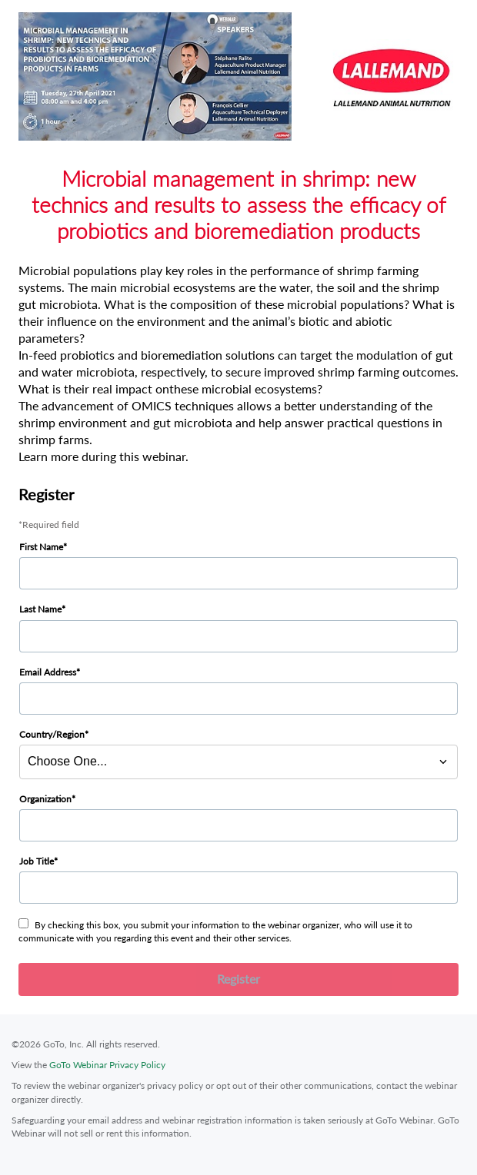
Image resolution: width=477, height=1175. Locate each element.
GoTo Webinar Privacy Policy (107, 1064)
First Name (41, 547)
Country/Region (52, 734)
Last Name (40, 609)
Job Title (36, 861)
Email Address (47, 672)
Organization (45, 799)
